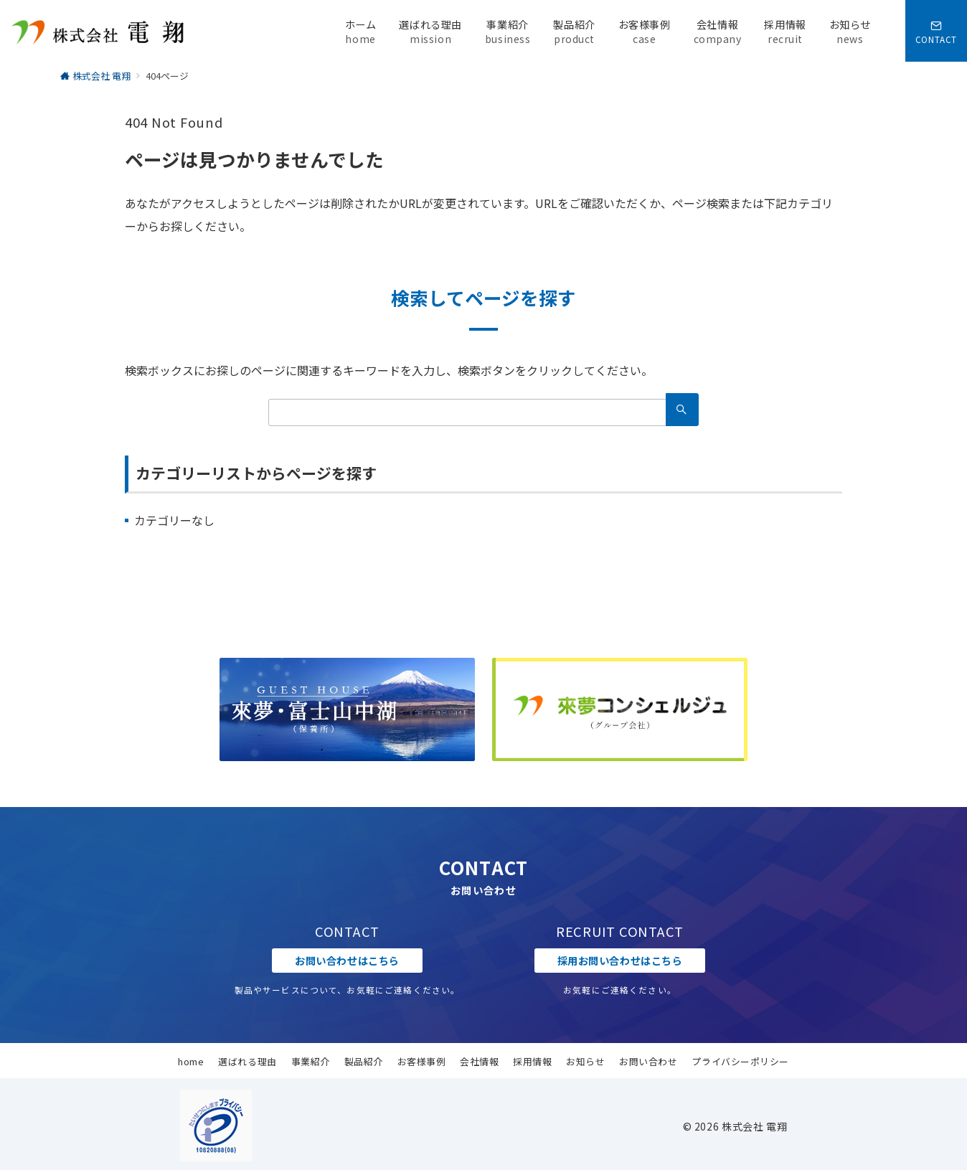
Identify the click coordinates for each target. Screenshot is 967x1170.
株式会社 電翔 (754, 1126)
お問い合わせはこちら (347, 960)
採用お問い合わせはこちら (620, 960)
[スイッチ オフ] (936, 31)
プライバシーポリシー (740, 1061)
